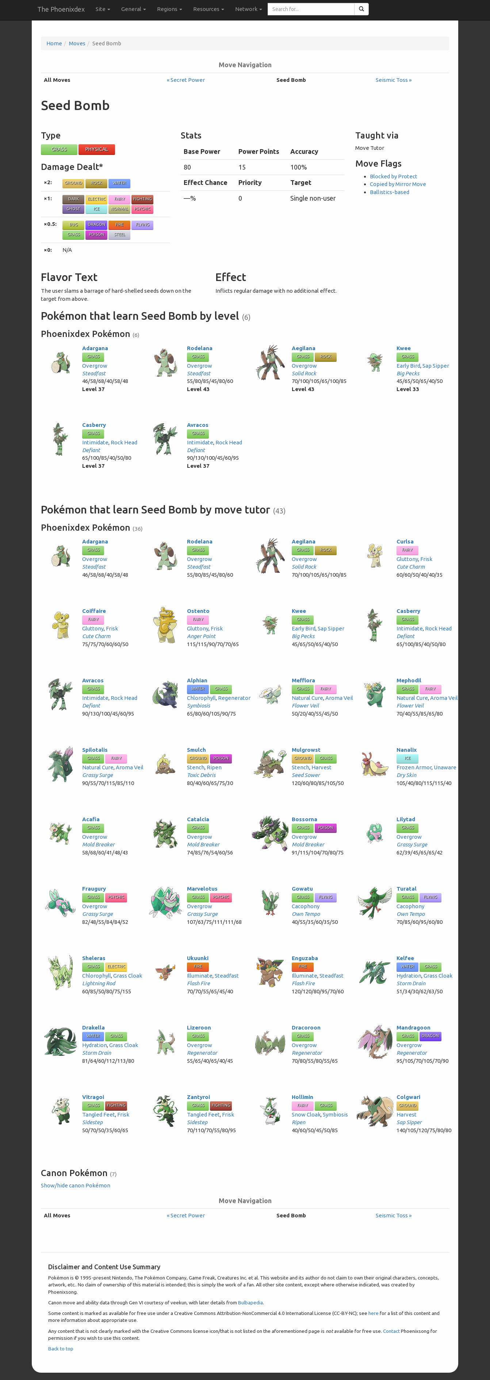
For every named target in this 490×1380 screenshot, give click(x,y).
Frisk (426, 559)
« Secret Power (186, 80)
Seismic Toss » (393, 80)
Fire (119, 224)
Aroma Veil (339, 698)
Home (54, 43)
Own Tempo (306, 914)
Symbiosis (198, 705)
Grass (59, 149)
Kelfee (405, 958)
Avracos (197, 425)
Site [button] (103, 9)
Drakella (93, 1027)
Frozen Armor (414, 767)
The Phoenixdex (61, 9)
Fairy (119, 199)
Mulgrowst (306, 750)
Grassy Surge (97, 775)
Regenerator (234, 698)
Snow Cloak (306, 1114)
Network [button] (248, 9)
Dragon (96, 224)
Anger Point (201, 636)
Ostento (198, 611)
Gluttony (407, 559)
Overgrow (94, 366)
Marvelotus (202, 889)
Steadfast (94, 373)
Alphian (197, 680)
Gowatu (302, 889)
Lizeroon (199, 1027)
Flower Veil (305, 705)
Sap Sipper (435, 366)
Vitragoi (93, 1097)
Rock (96, 183)
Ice (96, 208)
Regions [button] (169, 9)
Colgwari (408, 1097)
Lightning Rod (98, 983)
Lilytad (406, 819)
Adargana (95, 348)
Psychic (142, 208)
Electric (97, 199)
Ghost (73, 208)
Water (119, 183)
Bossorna (304, 819)
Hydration (409, 976)
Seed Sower (306, 775)
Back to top (60, 1348)
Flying (142, 224)
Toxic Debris (201, 775)
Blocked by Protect (393, 176)
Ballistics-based (389, 192)
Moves (77, 43)
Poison (96, 234)
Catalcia (198, 819)
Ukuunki (197, 958)
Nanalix (407, 750)
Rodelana (200, 348)
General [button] (133, 9)
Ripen (214, 767)
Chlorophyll (201, 698)
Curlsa (405, 541)
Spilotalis (95, 750)
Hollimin (302, 1097)
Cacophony (305, 906)
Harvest (321, 767)
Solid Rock (304, 373)
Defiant (91, 450)
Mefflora (303, 680)
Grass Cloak (127, 976)
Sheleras (94, 958)
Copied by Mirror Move (398, 184)
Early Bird (408, 366)
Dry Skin (406, 775)
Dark (73, 199)
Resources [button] (208, 9)
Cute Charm (411, 567)
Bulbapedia (250, 1302)
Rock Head (124, 442)
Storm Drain (411, 983)
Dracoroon (306, 1027)
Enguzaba (305, 958)
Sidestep (92, 1122)
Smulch (196, 750)
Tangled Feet (98, 1114)
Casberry (94, 425)
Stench (195, 767)
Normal (119, 208)
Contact (391, 1331)
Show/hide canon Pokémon (75, 1185)
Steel (119, 234)
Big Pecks (408, 373)
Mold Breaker (98, 844)
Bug (73, 224)
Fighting (142, 199)
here (373, 1313)
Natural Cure (307, 698)
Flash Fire (198, 983)
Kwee (404, 348)
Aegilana (303, 348)
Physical (96, 149)
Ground (73, 183)
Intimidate (95, 442)
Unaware (445, 767)
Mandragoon (413, 1027)
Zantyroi (198, 1097)
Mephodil (409, 680)
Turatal (407, 889)
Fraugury (94, 889)
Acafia (91, 819)
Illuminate (200, 976)
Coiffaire (94, 611)
